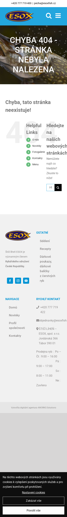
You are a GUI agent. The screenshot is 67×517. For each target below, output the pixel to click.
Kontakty (37, 158)
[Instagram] (18, 281)
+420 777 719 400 (21, 3)
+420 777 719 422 (49, 310)
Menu (35, 164)
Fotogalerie (38, 151)
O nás (35, 139)
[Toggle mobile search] (49, 15)
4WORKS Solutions (47, 407)
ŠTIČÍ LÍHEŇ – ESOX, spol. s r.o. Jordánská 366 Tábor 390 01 (49, 336)
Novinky (36, 145)
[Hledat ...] (50, 187)
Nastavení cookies (33, 493)
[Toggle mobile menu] (58, 15)
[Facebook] (10, 281)
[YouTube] (26, 281)
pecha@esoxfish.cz (45, 3)
